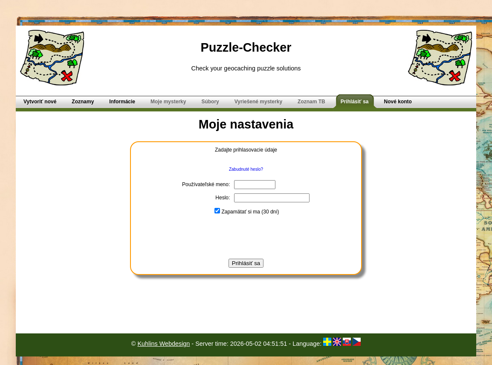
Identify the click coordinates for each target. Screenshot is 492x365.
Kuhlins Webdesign (163, 343)
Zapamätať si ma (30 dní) (246, 212)
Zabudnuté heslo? (246, 169)
